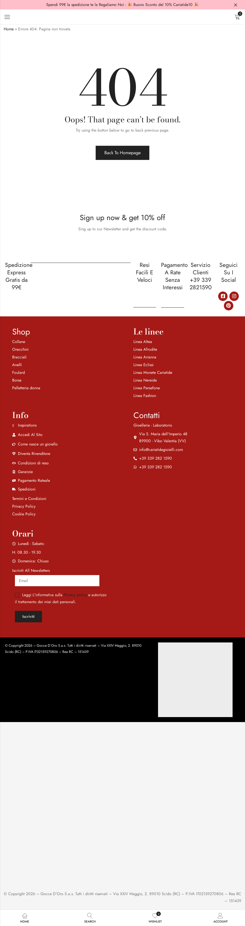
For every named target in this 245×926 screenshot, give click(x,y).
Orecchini (20, 349)
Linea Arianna (144, 357)
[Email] (57, 580)
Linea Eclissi (143, 365)
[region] (64, 887)
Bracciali (19, 357)
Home (9, 29)
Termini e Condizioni (29, 498)
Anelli (17, 365)
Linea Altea (142, 341)
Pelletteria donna (26, 388)
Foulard (18, 372)
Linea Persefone (146, 388)
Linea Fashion (144, 395)
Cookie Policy (24, 514)
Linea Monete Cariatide (152, 372)
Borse (16, 380)
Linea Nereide (145, 380)
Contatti (146, 415)
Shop (21, 332)
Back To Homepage (122, 152)
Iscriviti (28, 616)
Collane (18, 341)
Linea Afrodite (145, 349)
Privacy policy (75, 595)
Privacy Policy (24, 506)
